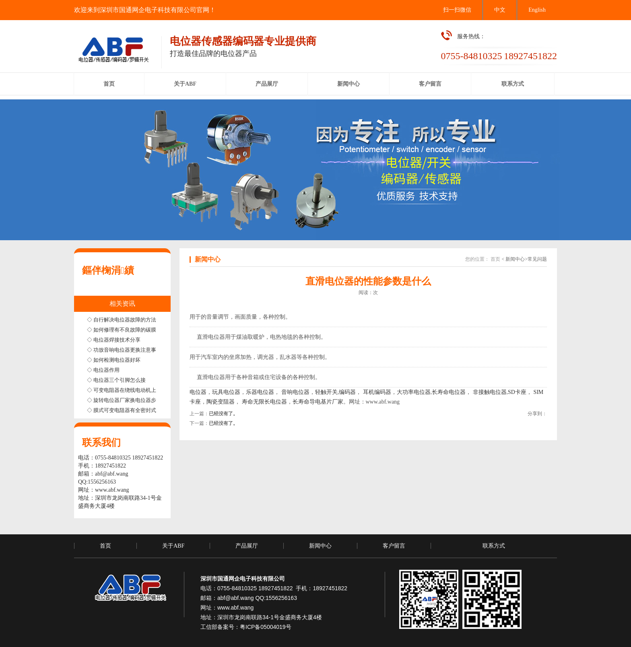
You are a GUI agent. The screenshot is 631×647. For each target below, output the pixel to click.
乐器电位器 (260, 392)
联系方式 (494, 546)
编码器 (347, 392)
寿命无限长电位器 (264, 402)
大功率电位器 (414, 392)
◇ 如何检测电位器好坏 (113, 360)
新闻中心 (320, 546)
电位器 (198, 392)
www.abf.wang (112, 490)
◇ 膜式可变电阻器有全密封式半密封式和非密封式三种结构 (155, 410)
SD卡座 (517, 392)
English (537, 10)
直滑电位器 (211, 337)
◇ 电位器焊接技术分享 (113, 340)
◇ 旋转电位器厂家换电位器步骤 (124, 400)
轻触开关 (326, 392)
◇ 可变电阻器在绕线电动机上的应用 (129, 390)
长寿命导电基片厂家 (318, 402)
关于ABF (173, 546)
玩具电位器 (226, 392)
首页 (495, 259)
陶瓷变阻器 (220, 402)
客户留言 (394, 546)
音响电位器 (295, 392)
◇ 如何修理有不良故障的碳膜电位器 (129, 330)
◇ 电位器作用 (103, 370)
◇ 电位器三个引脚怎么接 (116, 380)
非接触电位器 (489, 392)
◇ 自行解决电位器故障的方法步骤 (127, 320)
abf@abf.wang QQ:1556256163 (257, 598)
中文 (499, 10)
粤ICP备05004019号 (265, 627)
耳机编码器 (377, 392)
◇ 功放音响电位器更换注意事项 (124, 350)
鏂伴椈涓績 (108, 270)
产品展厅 (246, 546)
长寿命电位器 (449, 392)
